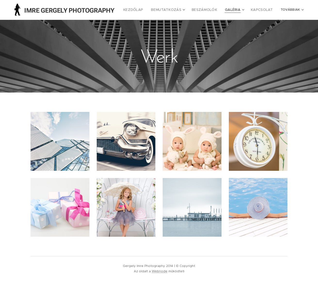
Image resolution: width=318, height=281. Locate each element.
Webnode (159, 271)
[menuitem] (143, 10)
